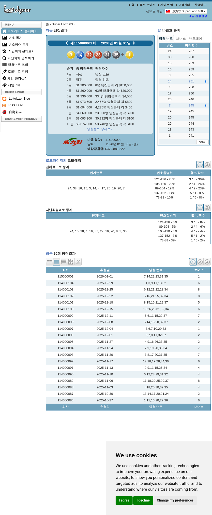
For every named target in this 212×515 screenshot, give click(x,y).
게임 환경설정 (198, 16)
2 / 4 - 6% (198, 226)
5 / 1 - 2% (198, 236)
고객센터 (183, 5)
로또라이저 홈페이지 (19, 31)
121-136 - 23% (164, 179)
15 (85, 188)
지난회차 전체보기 (18, 51)
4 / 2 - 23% (197, 188)
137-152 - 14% (164, 193)
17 (103, 188)
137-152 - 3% (167, 236)
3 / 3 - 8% (198, 222)
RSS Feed (12, 105)
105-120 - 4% (167, 231)
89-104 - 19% (164, 188)
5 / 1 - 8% (197, 193)
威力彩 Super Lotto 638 (186, 11)
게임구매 (11, 85)
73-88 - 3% (168, 240)
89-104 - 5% (168, 226)
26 (108, 188)
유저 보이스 (146, 5)
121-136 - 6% (167, 222)
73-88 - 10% (164, 197)
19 (114, 188)
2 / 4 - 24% (197, 184)
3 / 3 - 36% (197, 179)
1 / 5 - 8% (197, 197)
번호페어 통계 (15, 44)
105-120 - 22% (164, 184)
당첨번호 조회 (15, 64)
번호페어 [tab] (195, 38)
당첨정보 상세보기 (100, 129)
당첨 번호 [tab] (166, 38)
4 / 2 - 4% (198, 231)
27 (101, 231)
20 (119, 188)
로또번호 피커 (15, 71)
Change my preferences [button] (175, 500)
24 (69, 188)
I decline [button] (143, 500)
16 (80, 188)
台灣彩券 (12, 112)
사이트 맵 (166, 5)
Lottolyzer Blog (16, 99)
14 (94, 188)
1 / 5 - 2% (198, 240)
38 (74, 188)
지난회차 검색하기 (18, 58)
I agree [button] (124, 500)
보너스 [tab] (181, 38)
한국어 (200, 5)
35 (124, 231)
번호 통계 (12, 38)
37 (96, 231)
